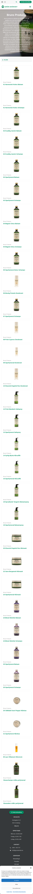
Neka (16, 884)
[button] (31, 868)
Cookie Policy (9, 891)
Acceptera (16, 880)
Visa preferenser (16, 888)
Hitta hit (16, 826)
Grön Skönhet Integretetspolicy (19, 891)
